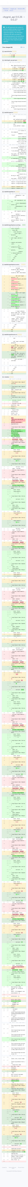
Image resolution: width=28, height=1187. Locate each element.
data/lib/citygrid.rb (8, 113)
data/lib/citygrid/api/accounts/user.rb (13, 267)
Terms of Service (12, 1180)
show (23, 47)
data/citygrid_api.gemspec (10, 60)
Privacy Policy (21, 1180)
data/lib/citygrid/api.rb (9, 193)
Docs (13, 1181)
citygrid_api (13, 9)
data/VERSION (8, 51)
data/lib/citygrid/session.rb (10, 337)
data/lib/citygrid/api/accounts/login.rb (13, 227)
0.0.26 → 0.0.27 (9, 10)
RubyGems (6, 9)
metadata (6, 380)
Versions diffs (21, 9)
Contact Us (4, 1180)
